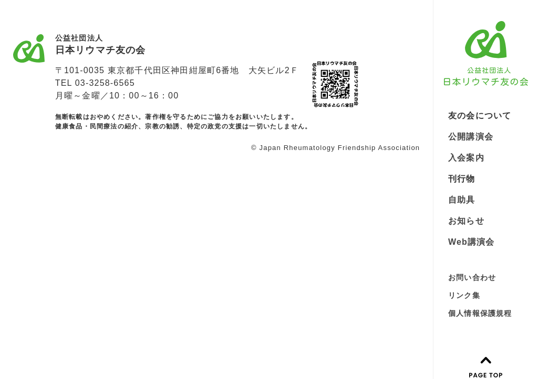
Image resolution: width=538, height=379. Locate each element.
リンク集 (464, 295)
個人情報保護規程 (480, 313)
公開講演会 (470, 136)
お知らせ (466, 220)
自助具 (461, 199)
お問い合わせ (472, 277)
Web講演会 (471, 241)
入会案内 (466, 157)
